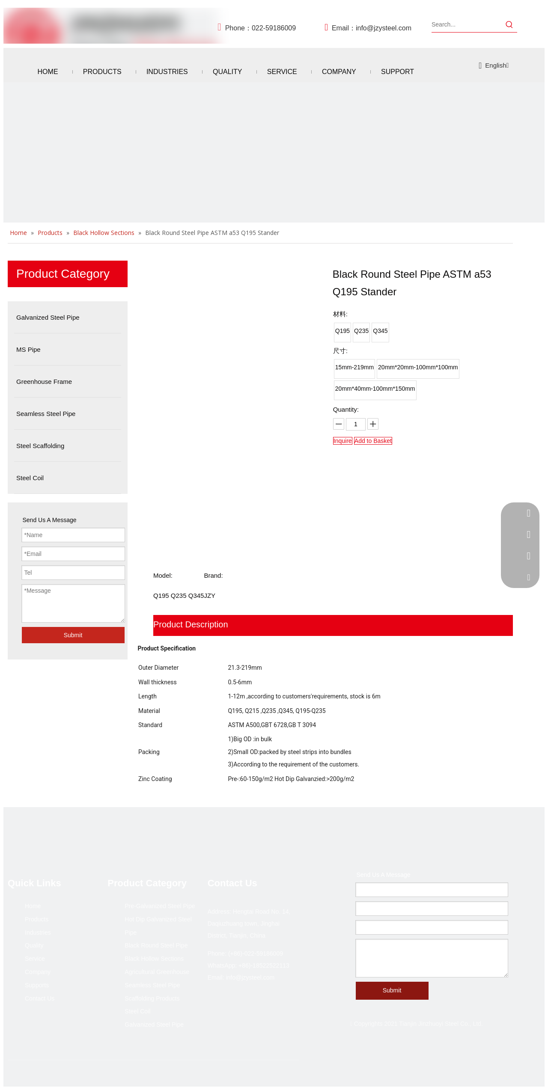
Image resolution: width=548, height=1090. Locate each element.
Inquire (343, 440)
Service (35, 958)
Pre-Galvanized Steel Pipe (160, 906)
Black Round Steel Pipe (156, 945)
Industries (38, 932)
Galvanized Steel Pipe (154, 1024)
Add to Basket (373, 440)
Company (38, 971)
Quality (34, 945)
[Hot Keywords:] (509, 24)
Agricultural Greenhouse (157, 971)
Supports (37, 985)
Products (36, 919)
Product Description (190, 624)
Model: (163, 575)
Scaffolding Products (152, 998)
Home (33, 906)
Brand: (213, 575)
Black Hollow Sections (154, 958)
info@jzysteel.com (383, 28)
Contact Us (39, 998)
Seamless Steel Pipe (152, 985)
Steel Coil (137, 1011)
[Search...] (467, 24)
